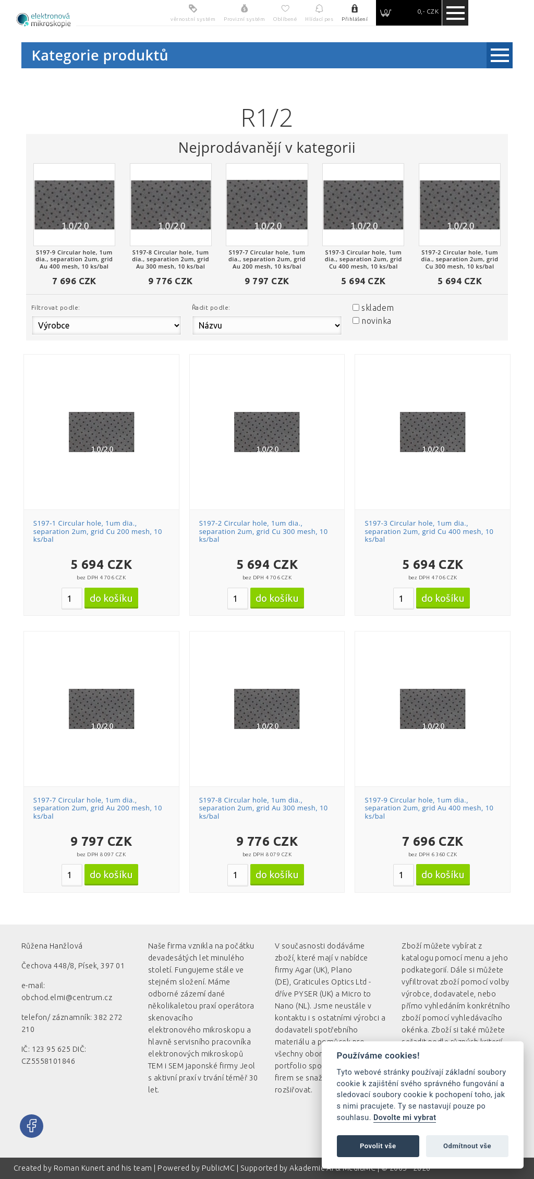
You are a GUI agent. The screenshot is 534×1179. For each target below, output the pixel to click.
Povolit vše (378, 1146)
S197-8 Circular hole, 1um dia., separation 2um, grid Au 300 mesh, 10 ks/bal (263, 808)
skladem (377, 307)
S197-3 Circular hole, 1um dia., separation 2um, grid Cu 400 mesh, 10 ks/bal (429, 531)
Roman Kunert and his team (104, 1168)
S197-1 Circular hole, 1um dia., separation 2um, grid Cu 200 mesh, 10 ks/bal (97, 531)
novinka (376, 320)
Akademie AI (311, 1168)
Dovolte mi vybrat (404, 1117)
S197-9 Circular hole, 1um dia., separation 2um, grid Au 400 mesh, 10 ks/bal (429, 808)
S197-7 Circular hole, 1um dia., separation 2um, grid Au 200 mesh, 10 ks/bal (97, 808)
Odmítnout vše (467, 1146)
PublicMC (218, 1168)
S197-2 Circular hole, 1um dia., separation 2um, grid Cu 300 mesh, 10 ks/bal (263, 531)
